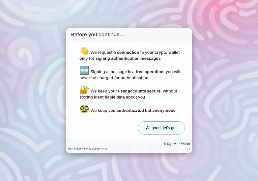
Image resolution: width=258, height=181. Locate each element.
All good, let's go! (161, 128)
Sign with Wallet (178, 144)
